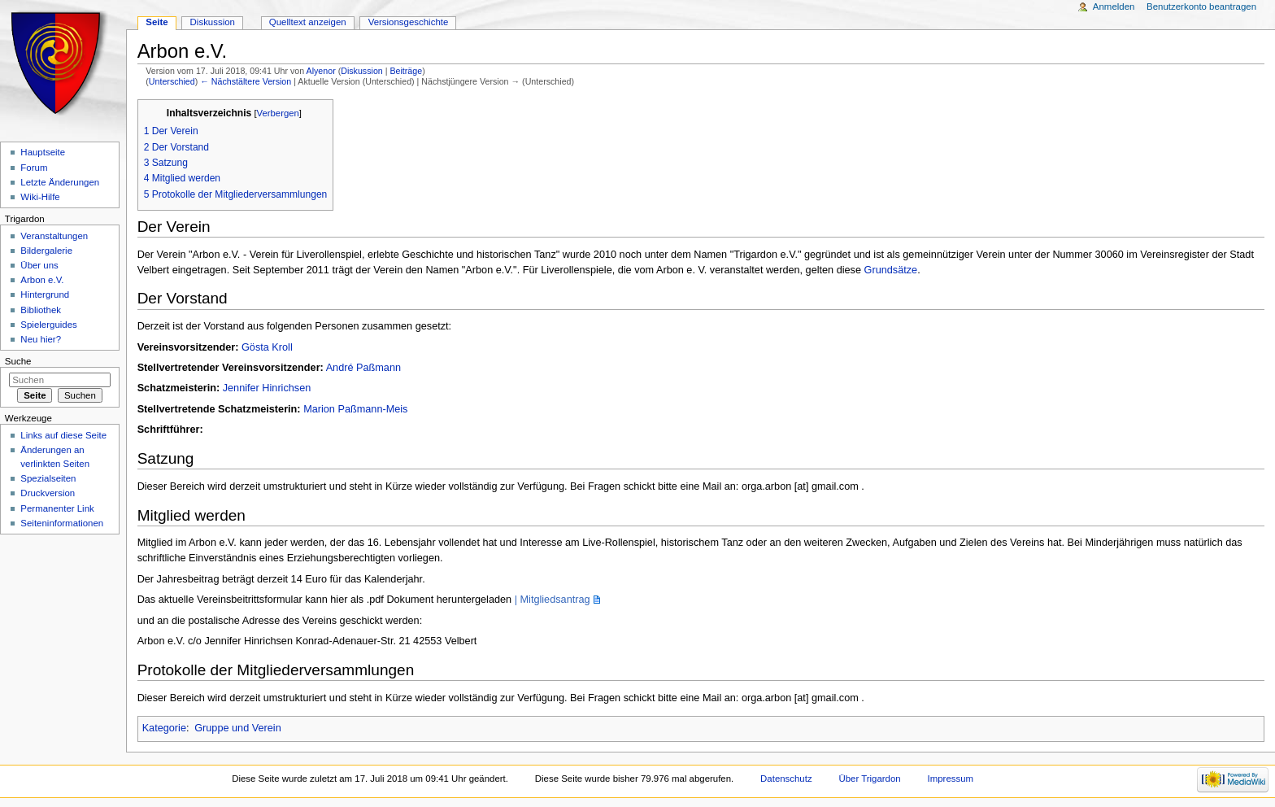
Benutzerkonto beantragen (1201, 6)
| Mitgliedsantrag (552, 599)
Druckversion (47, 493)
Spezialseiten (48, 478)
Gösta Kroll (267, 347)
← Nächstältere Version (245, 81)
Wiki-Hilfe (39, 197)
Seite (157, 22)
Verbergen (278, 113)
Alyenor (321, 71)
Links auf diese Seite (63, 435)
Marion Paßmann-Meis (355, 409)
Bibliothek (40, 310)
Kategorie (164, 728)
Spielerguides (48, 324)
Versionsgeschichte (408, 22)
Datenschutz (786, 778)
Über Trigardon (869, 778)
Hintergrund (44, 294)
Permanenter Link (57, 508)
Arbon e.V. (41, 280)
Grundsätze (891, 270)
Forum (33, 167)
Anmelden (1114, 6)
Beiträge (405, 71)
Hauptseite (42, 152)
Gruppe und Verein (237, 728)
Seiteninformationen (61, 523)
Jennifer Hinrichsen (267, 388)
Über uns (39, 265)
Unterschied (172, 81)
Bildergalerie (46, 250)
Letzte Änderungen (59, 182)
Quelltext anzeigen (307, 22)
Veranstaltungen (54, 236)
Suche (18, 361)
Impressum (951, 778)
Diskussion (362, 71)
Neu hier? (40, 339)
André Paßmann (363, 367)
